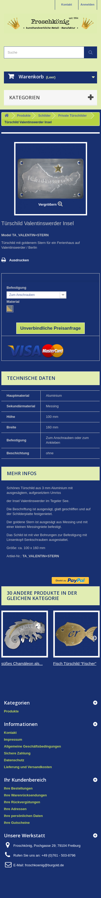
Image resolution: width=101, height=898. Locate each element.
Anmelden (87, 4)
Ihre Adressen (15, 809)
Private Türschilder (72, 115)
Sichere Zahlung (17, 753)
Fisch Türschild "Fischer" (75, 663)
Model (6, 235)
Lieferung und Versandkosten (28, 767)
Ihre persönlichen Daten (23, 816)
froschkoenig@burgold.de (44, 865)
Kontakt (66, 4)
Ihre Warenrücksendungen (25, 795)
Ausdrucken (19, 260)
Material (13, 302)
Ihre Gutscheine (17, 823)
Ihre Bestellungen (18, 788)
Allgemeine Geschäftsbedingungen (32, 746)
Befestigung (17, 288)
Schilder (44, 115)
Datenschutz (14, 760)
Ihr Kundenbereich (25, 780)
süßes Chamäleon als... (22, 663)
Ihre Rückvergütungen (22, 802)
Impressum (13, 739)
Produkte (24, 115)
